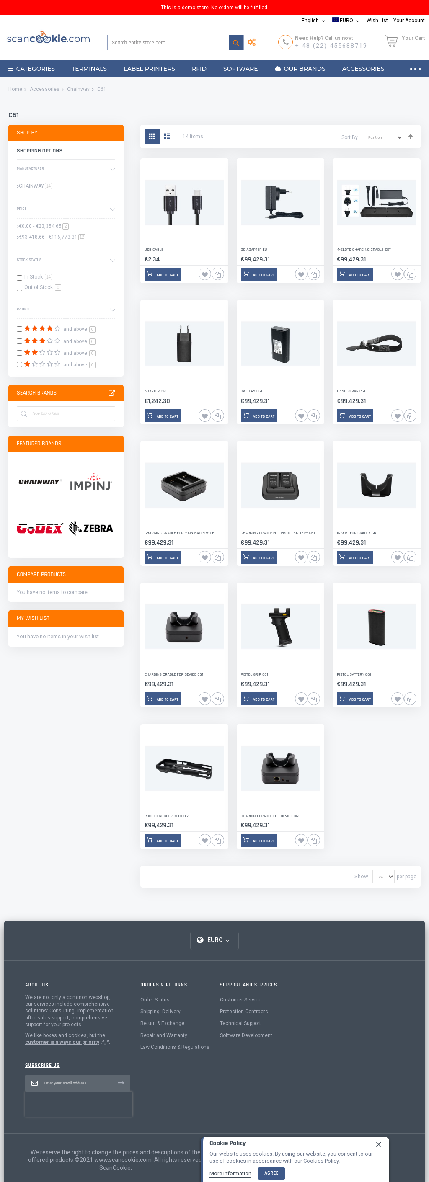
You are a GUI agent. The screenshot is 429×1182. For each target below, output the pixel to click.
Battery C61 (251, 391)
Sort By (349, 137)
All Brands (112, 393)
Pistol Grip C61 (254, 674)
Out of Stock (42, 287)
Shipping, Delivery (160, 1011)
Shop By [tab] (27, 133)
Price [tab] (21, 208)
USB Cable (154, 249)
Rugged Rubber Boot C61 (167, 815)
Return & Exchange (162, 1023)
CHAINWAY (35, 186)
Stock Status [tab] (29, 259)
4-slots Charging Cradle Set (363, 249)
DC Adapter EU (254, 249)
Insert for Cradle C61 (357, 532)
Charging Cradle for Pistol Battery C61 (278, 532)
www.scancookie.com (123, 1159)
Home (15, 89)
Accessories (44, 89)
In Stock (38, 277)
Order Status (155, 1000)
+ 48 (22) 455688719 (331, 45)
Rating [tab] (23, 309)
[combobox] (175, 42)
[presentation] (78, 1104)
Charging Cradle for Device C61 (174, 674)
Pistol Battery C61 (354, 674)
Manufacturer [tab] (30, 168)
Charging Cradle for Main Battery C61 (180, 532)
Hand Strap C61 (351, 391)
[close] (378, 1144)
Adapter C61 (155, 391)
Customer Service (240, 1000)
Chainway (78, 89)
